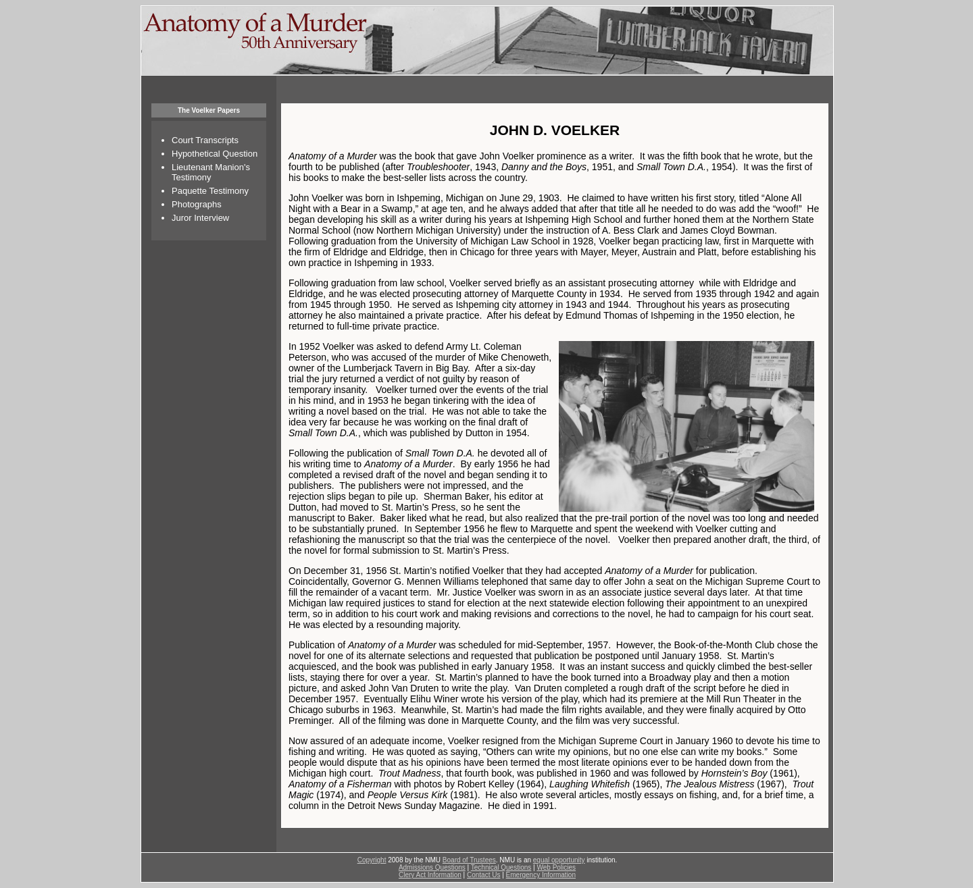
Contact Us (483, 875)
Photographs (197, 204)
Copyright (371, 860)
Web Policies (556, 867)
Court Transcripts (205, 140)
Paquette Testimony (210, 191)
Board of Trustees (469, 860)
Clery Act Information (430, 875)
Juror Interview (200, 218)
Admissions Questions (432, 867)
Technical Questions (501, 867)
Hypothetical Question (214, 154)
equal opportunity (559, 860)
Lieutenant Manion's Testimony (211, 172)
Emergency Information (541, 875)
